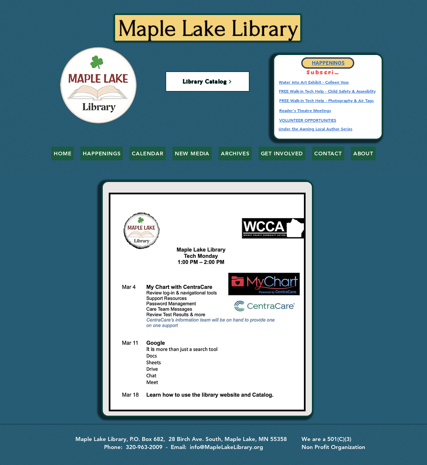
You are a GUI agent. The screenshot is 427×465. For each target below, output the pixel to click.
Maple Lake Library (208, 28)
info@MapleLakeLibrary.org (226, 447)
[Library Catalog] (207, 81)
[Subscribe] (324, 72)
